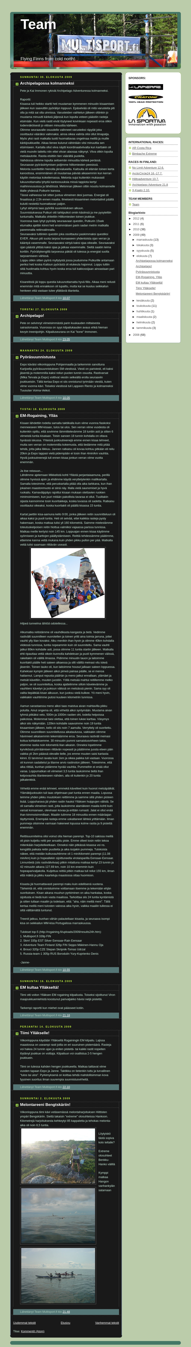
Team (38, 24)
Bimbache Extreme (144, 153)
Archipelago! (32, 315)
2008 (136, 334)
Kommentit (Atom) (33, 1331)
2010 (136, 229)
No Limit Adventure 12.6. (148, 167)
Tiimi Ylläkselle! (34, 1033)
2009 (136, 234)
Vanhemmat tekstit (107, 1322)
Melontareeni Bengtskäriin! (45, 1104)
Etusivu (65, 1322)
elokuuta (142, 256)
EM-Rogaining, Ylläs (39, 415)
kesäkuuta (144, 300)
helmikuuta (144, 322)
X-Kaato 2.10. (141, 190)
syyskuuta (143, 250)
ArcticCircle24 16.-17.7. (147, 173)
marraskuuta (145, 239)
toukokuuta (144, 306)
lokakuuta (143, 245)
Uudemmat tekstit (24, 1322)
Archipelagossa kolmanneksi (47, 83)
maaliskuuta (145, 317)
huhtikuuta (144, 311)
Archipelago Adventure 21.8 (150, 184)
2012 (136, 218)
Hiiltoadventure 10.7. (145, 179)
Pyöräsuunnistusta (37, 357)
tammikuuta (144, 328)
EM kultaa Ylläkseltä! (39, 987)
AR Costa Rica (141, 148)
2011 (136, 224)
